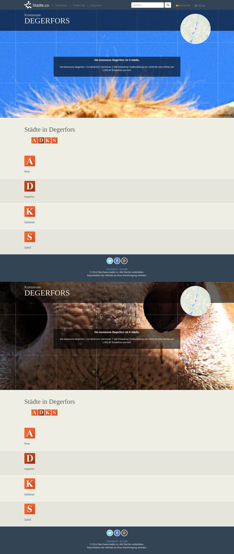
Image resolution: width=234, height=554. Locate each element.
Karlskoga (29, 222)
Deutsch (183, 5)
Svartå (27, 247)
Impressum (112, 269)
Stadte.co (40, 5)
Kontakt (123, 269)
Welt (200, 5)
